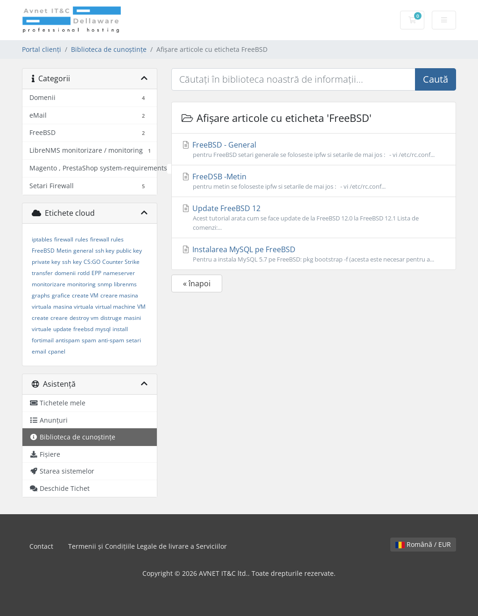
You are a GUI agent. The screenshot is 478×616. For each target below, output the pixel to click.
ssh (66, 262)
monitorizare (48, 284)
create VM (85, 295)
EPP (96, 273)
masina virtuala (73, 307)
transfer (42, 273)
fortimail (43, 340)
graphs (41, 295)
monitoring (81, 284)
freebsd (83, 329)
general (83, 251)
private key (46, 262)
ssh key (104, 251)
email (39, 351)
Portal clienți (41, 49)
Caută (435, 79)
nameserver (119, 273)
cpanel (56, 351)
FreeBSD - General (313, 149)
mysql (103, 329)
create (40, 318)
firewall (63, 239)
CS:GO (92, 262)
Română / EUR (423, 544)
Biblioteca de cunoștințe (109, 49)
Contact (41, 546)
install (120, 329)
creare (59, 318)
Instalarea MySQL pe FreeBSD (313, 254)
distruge (111, 318)
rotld (83, 273)
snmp (105, 284)
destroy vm (84, 318)
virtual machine (115, 307)
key (77, 262)
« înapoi (197, 283)
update (62, 329)
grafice (61, 295)
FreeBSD (43, 251)
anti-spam (111, 340)
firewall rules (107, 239)
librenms (125, 284)
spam (89, 340)
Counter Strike (121, 262)
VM (141, 307)
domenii (65, 273)
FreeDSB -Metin (313, 181)
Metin (63, 251)
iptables (42, 239)
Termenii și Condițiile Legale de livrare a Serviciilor (147, 546)
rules (81, 239)
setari (133, 340)
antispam (68, 340)
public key (129, 251)
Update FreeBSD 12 (313, 217)
